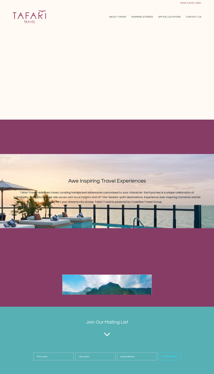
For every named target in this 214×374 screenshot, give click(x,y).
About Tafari (117, 17)
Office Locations (169, 17)
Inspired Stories (142, 17)
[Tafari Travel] (29, 17)
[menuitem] (119, 17)
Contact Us (193, 17)
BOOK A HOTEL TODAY (191, 3)
